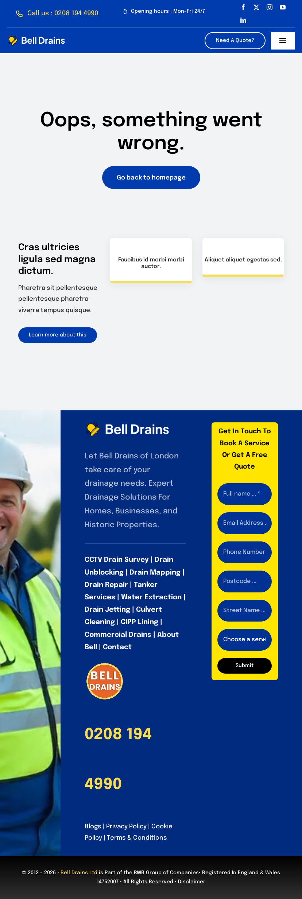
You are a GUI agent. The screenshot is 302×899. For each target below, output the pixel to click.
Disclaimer (191, 881)
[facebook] (243, 7)
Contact (117, 647)
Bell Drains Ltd (79, 872)
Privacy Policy (126, 827)
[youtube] (283, 7)
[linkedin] (243, 20)
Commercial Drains (118, 634)
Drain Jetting (107, 609)
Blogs (93, 827)
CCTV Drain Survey (117, 559)
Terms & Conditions (137, 838)
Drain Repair (106, 584)
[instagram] (269, 7)
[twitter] (256, 7)
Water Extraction (151, 597)
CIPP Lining (139, 622)
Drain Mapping (155, 572)
